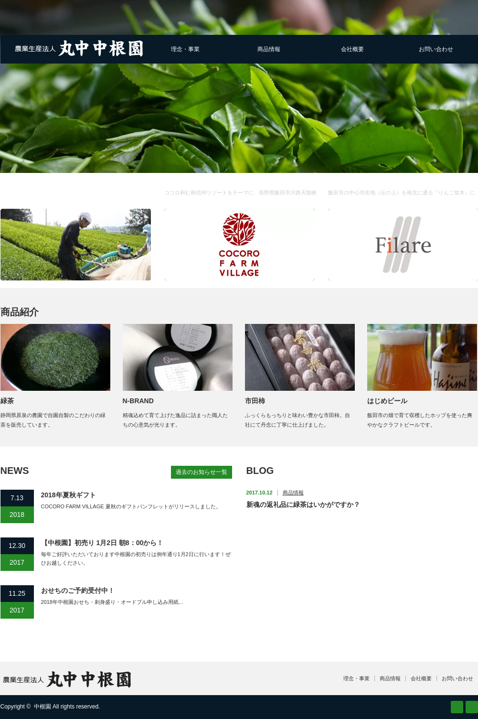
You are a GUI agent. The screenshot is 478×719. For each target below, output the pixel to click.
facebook (472, 707)
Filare (403, 198)
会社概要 (352, 49)
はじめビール (387, 401)
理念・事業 (185, 49)
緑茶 (7, 401)
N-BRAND (138, 401)
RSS (457, 707)
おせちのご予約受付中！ (78, 590)
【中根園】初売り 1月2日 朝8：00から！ (102, 543)
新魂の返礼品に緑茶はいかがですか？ (303, 504)
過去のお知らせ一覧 (201, 472)
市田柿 (255, 401)
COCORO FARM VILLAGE (241, 198)
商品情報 (268, 49)
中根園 (42, 706)
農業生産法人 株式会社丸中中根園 (53, 188)
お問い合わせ (436, 49)
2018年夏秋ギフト (68, 495)
